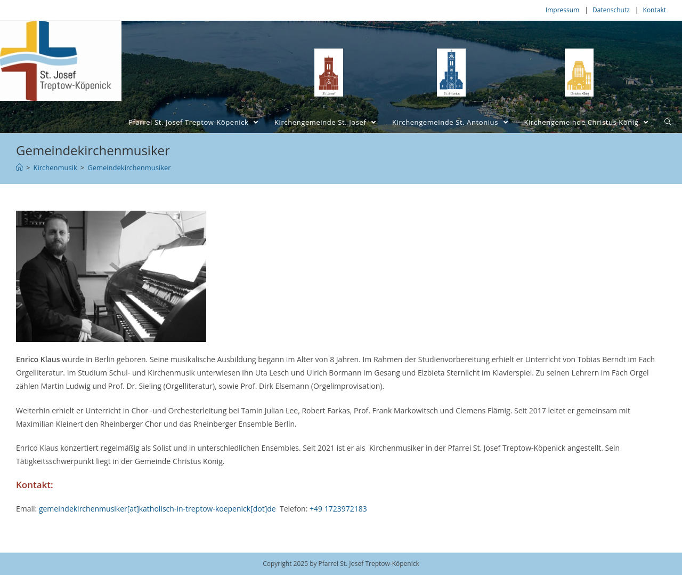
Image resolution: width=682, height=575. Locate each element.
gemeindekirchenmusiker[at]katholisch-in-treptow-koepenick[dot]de (157, 509)
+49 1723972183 (338, 509)
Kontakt (654, 9)
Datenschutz (611, 9)
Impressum (562, 9)
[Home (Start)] (19, 167)
